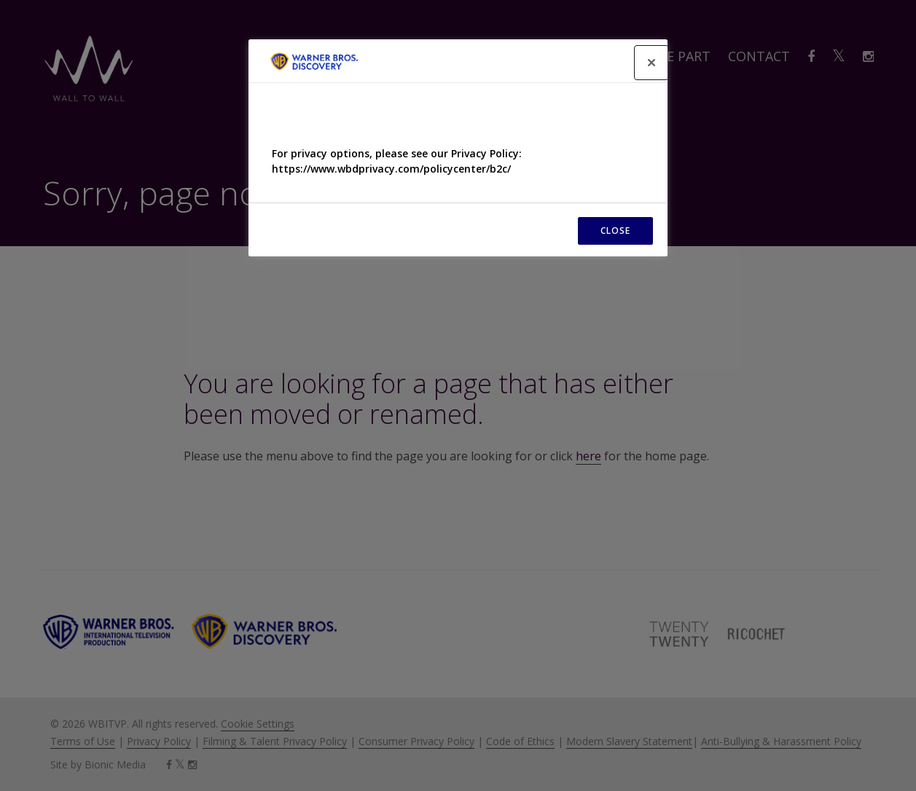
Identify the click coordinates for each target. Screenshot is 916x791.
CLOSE (615, 230)
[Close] (651, 63)
